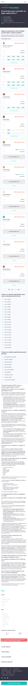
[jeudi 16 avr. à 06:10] (9, 56)
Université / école (5, 601)
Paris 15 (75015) (8, 334)
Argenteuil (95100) (8, 362)
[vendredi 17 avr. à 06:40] (23, 85)
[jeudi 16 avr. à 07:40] (23, 107)
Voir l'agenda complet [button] (14, 62)
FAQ (3, 612)
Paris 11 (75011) (8, 324)
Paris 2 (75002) (8, 301)
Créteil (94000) (7, 372)
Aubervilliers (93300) (9, 374)
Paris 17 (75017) (8, 339)
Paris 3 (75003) (8, 304)
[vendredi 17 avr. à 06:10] (13, 60)
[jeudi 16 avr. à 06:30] (13, 56)
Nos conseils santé (5, 616)
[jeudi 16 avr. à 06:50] (18, 56)
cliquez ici (7, 456)
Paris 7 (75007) (8, 314)
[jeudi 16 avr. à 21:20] (13, 82)
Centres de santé (5, 622)
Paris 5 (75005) (8, 309)
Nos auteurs (4, 620)
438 (15, 289)
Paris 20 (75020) (8, 347)
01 (12, 289)
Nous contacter (4, 614)
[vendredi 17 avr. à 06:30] (23, 60)
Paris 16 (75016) (8, 337)
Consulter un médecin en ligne (14, 683)
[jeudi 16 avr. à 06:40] (13, 107)
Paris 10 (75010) (8, 322)
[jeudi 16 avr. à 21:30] (18, 82)
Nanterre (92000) (8, 367)
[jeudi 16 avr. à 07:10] (23, 56)
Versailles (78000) (8, 377)
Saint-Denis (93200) (8, 359)
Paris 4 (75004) (8, 306)
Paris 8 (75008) (8, 317)
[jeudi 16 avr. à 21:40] (23, 82)
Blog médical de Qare (6, 618)
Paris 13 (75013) (8, 329)
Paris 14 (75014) (8, 332)
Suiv (19, 289)
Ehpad (3, 603)
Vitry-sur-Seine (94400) (9, 369)
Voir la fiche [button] (14, 185)
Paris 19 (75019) (8, 345)
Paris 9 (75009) (8, 319)
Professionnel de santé (6, 599)
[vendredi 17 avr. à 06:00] (9, 60)
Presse (3, 605)
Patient (3, 597)
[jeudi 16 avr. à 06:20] (9, 107)
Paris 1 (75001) (8, 299)
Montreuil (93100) (8, 364)
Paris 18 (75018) (8, 342)
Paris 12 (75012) (8, 327)
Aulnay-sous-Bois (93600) (10, 379)
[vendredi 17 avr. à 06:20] (18, 60)
